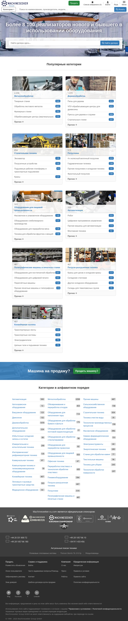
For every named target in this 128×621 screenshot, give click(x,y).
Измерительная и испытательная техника (23, 445)
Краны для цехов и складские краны (91, 272)
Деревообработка (20, 422)
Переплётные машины (37, 282)
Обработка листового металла (37, 106)
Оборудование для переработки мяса (37, 228)
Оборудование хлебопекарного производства (37, 222)
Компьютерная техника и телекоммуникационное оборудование (23, 468)
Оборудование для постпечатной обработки (37, 272)
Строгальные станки (91, 119)
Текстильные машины (93, 459)
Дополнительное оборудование (20, 429)
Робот (91, 215)
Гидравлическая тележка (91, 163)
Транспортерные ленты (37, 329)
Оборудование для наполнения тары (56, 414)
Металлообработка (57, 399)
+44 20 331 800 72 (18, 537)
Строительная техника (93, 412)
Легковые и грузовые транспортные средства (23, 483)
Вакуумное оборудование (24, 412)
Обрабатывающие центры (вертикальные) (37, 116)
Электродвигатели (37, 340)
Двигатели (17, 417)
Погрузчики (53, 490)
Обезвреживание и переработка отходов (57, 406)
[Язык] (116, 3)
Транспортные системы (37, 334)
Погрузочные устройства (37, 163)
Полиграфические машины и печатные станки (61, 497)
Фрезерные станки (37, 111)
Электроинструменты (93, 444)
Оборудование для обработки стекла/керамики (61, 438)
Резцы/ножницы (92, 553)
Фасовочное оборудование (95, 430)
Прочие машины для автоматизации (91, 225)
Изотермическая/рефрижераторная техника (24, 454)
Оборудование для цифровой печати (37, 277)
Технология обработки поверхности (93, 471)
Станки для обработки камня (96, 454)
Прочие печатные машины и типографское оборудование (37, 289)
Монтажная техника (91, 230)
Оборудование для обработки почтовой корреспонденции (61, 430)
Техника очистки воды (93, 417)
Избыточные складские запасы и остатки (23, 437)
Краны (37, 176)
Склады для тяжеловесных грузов (91, 288)
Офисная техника (56, 461)
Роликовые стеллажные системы (43, 553)
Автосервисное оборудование (19, 406)
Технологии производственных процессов (97, 424)
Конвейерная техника (22, 476)
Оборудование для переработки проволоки (59, 446)
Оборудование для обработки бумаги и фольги (61, 422)
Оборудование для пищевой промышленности (61, 454)
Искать (120, 9)
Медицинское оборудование (25, 489)
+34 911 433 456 (77, 541)
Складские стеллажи (91, 277)
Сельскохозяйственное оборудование (94, 406)
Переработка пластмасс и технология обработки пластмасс (60, 469)
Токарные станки (37, 101)
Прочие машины (90, 399)
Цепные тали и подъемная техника (37, 345)
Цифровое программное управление (91, 220)
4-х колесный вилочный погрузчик (91, 158)
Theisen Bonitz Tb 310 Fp (70, 553)
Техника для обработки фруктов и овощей (37, 233)
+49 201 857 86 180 (19, 541)
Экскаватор (37, 158)
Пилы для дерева (91, 101)
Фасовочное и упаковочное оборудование (37, 215)
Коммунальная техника (23, 460)
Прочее (19, 121)
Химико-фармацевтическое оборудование (96, 437)
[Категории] (9, 9)
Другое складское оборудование (91, 282)
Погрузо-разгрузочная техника (58, 484)
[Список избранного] (93, 3)
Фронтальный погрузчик (91, 173)
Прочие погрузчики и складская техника (91, 168)
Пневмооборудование (58, 477)
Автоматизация (19, 399)
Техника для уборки (92, 464)
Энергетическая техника (94, 449)
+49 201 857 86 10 (78, 537)
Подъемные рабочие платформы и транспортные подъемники (37, 170)
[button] (124, 3)
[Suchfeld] (54, 43)
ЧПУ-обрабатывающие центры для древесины (91, 108)
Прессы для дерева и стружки (91, 114)
